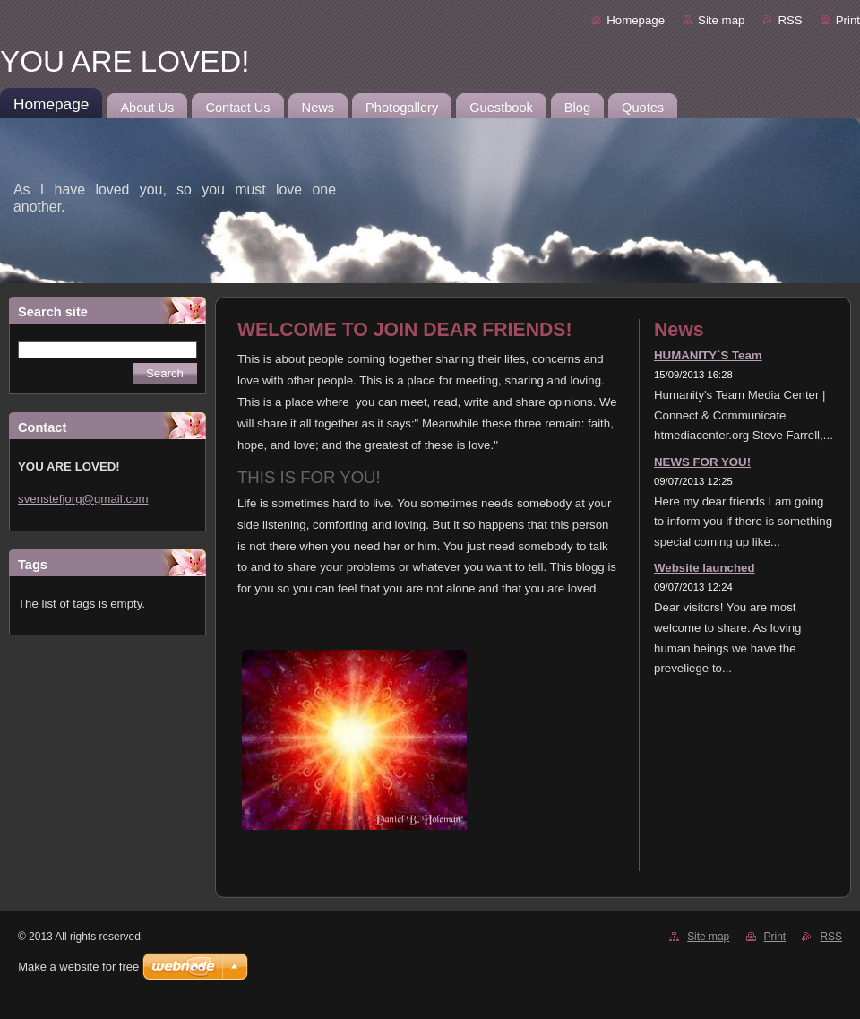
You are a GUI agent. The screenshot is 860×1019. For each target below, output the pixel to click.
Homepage (635, 20)
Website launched (704, 567)
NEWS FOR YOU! (702, 462)
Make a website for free (78, 966)
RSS (790, 20)
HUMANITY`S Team (708, 355)
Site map (721, 20)
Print (848, 20)
